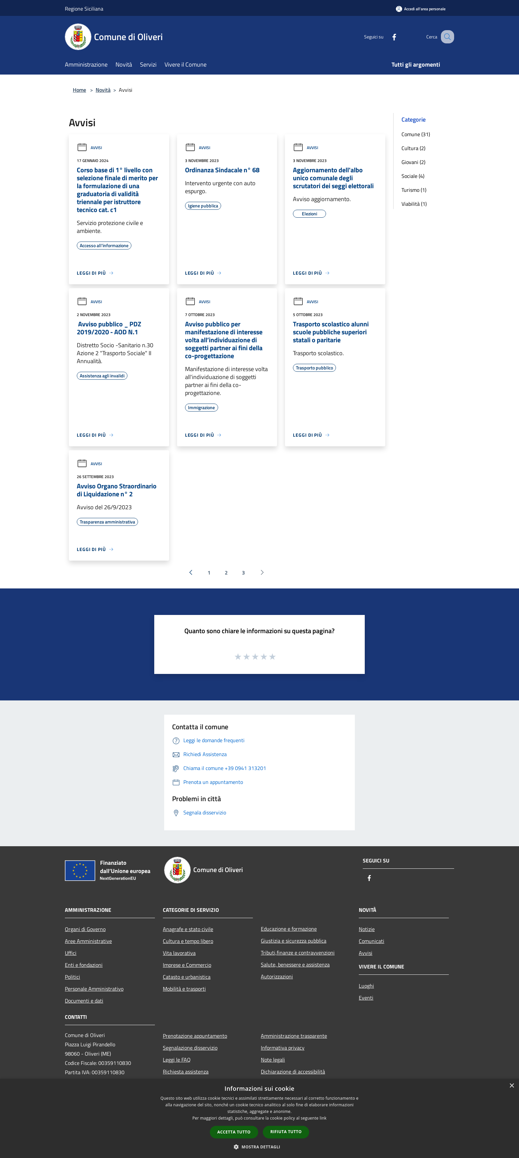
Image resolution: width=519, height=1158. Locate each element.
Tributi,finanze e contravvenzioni (298, 953)
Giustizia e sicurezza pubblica (293, 941)
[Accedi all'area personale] (420, 9)
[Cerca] (446, 37)
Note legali (273, 1060)
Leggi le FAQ (177, 1060)
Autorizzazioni (277, 976)
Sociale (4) (412, 176)
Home (79, 90)
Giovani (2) (413, 162)
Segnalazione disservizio (190, 1048)
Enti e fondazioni (84, 965)
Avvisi (89, 147)
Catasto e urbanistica (187, 977)
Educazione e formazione (289, 929)
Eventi (366, 998)
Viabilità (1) (414, 204)
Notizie (367, 929)
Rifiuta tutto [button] (286, 1131)
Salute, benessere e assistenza (295, 964)
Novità (103, 90)
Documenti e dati (84, 1001)
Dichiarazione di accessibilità (293, 1071)
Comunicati (371, 941)
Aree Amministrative (88, 941)
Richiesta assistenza (186, 1071)
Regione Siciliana (84, 9)
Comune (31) (415, 134)
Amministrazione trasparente (294, 1036)
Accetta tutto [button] (234, 1132)
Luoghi (366, 986)
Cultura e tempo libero (188, 941)
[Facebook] (387, 36)
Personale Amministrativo (94, 989)
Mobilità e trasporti (184, 989)
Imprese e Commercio (187, 965)
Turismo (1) (413, 190)
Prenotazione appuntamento (195, 1036)
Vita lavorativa (179, 953)
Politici (72, 977)
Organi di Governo (85, 929)
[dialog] (259, 1118)
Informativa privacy (283, 1048)
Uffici (70, 953)
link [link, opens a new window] (323, 1118)
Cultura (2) (413, 148)
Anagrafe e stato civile (188, 929)
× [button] (511, 1085)
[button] (259, 1146)
